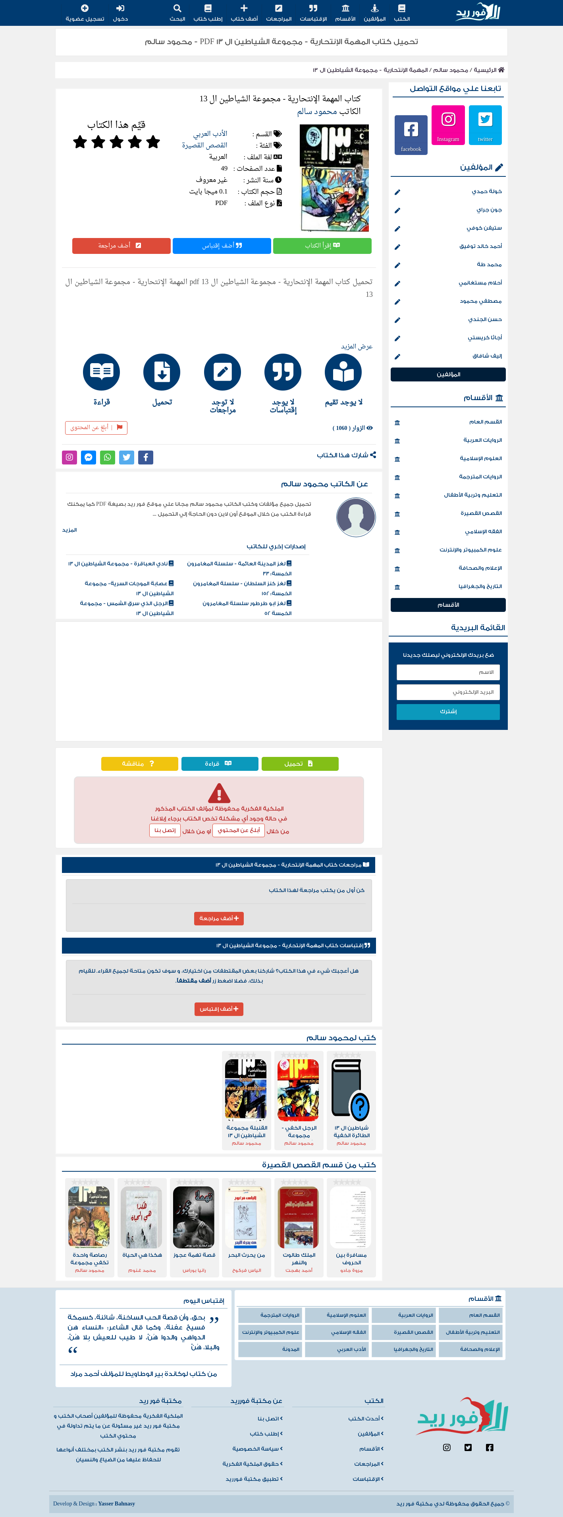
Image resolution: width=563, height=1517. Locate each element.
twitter (485, 139)
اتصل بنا (270, 1419)
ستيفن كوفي (448, 228)
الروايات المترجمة (448, 477)
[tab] (340, 380)
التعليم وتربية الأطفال (448, 495)
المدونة (290, 1349)
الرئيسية (489, 70)
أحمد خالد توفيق (448, 247)
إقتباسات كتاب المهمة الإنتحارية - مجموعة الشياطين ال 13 (293, 946)
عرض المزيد (357, 347)
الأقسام (345, 13)
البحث (177, 13)
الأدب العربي (210, 134)
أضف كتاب (244, 13)
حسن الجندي (448, 320)
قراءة (220, 764)
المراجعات (278, 13)
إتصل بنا (164, 830)
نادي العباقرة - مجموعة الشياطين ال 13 (121, 564)
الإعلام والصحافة (448, 569)
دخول (120, 13)
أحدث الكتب (366, 1419)
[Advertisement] (219, 681)
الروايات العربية (448, 441)
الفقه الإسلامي (448, 532)
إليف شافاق (448, 356)
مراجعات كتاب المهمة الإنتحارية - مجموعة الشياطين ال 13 (292, 865)
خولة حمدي (448, 192)
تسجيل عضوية (85, 13)
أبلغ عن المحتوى (96, 427)
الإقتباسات (313, 13)
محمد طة (448, 265)
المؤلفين (375, 13)
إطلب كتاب (207, 13)
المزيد (69, 530)
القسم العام (448, 422)
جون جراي (448, 210)
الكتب (402, 13)
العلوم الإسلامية (448, 459)
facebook (411, 149)
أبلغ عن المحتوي (239, 830)
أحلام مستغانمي (448, 283)
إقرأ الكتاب (322, 246)
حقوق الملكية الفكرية (252, 1464)
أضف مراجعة (121, 246)
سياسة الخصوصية (257, 1449)
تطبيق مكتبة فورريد (254, 1479)
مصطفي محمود (448, 302)
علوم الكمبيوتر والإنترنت (448, 550)
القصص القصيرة (205, 145)
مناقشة (140, 764)
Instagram (448, 139)
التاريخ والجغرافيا (448, 587)
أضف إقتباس (222, 246)
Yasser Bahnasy (116, 1504)
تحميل (300, 764)
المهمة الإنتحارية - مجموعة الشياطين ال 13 (370, 70)
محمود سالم (450, 70)
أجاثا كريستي (448, 338)
